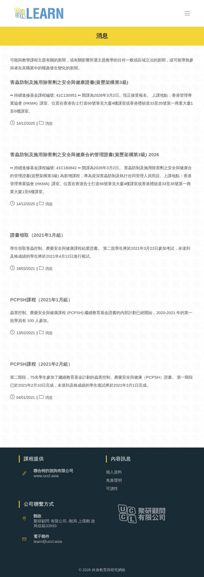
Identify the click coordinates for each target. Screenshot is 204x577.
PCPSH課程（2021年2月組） (41, 364)
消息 (49, 123)
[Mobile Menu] (187, 13)
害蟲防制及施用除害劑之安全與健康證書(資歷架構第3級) (69, 82)
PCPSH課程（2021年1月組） (41, 299)
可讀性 (112, 488)
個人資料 (114, 472)
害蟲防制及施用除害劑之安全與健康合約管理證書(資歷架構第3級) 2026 (84, 154)
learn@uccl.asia (47, 541)
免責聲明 (114, 480)
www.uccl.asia (45, 475)
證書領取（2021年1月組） (38, 235)
